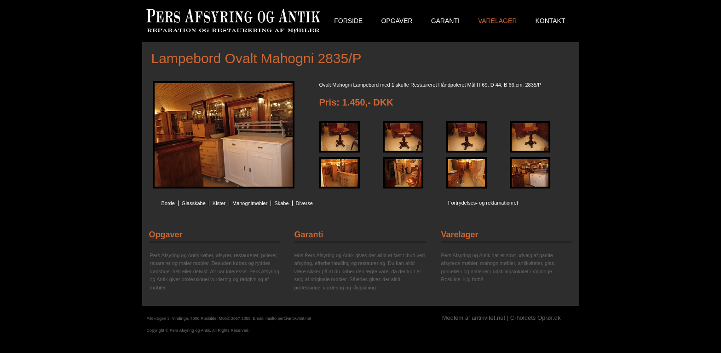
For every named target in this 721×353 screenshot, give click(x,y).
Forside (348, 20)
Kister (219, 203)
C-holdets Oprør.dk (535, 317)
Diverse (304, 203)
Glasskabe (194, 203)
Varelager (497, 20)
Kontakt (550, 20)
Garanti (445, 20)
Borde (168, 203)
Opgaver (396, 20)
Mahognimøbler (249, 203)
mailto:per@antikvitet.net (288, 318)
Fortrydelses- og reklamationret (483, 203)
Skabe (281, 203)
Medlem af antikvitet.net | (476, 317)
